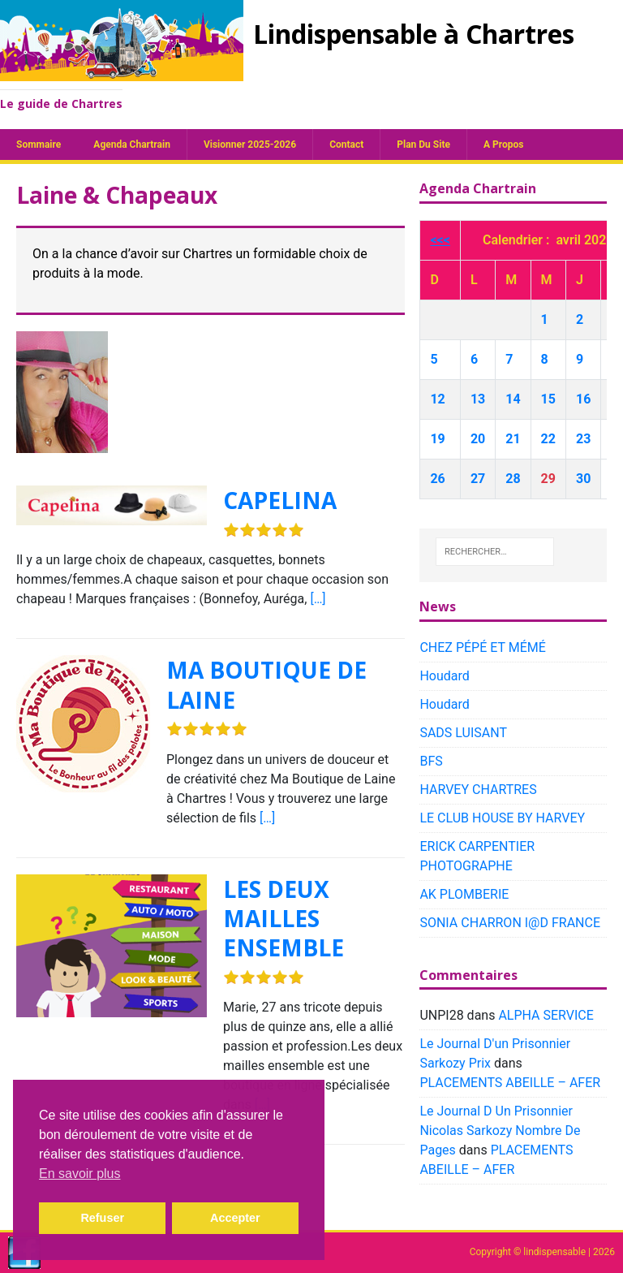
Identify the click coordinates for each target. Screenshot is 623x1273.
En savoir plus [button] (80, 1173)
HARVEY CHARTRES (477, 789)
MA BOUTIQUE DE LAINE (266, 684)
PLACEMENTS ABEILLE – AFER (509, 1082)
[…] (317, 598)
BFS (430, 761)
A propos (503, 144)
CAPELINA (280, 500)
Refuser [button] (102, 1217)
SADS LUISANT (463, 732)
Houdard (444, 676)
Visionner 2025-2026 (250, 144)
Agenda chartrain (131, 144)
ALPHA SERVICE (545, 1015)
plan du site (423, 144)
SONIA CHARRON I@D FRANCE (509, 922)
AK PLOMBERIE (464, 894)
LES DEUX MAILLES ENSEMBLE (283, 919)
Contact (346, 144)
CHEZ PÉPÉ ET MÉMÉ (482, 647)
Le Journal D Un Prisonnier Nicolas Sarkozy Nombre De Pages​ (499, 1130)
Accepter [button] (235, 1217)
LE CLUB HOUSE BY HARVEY (502, 818)
